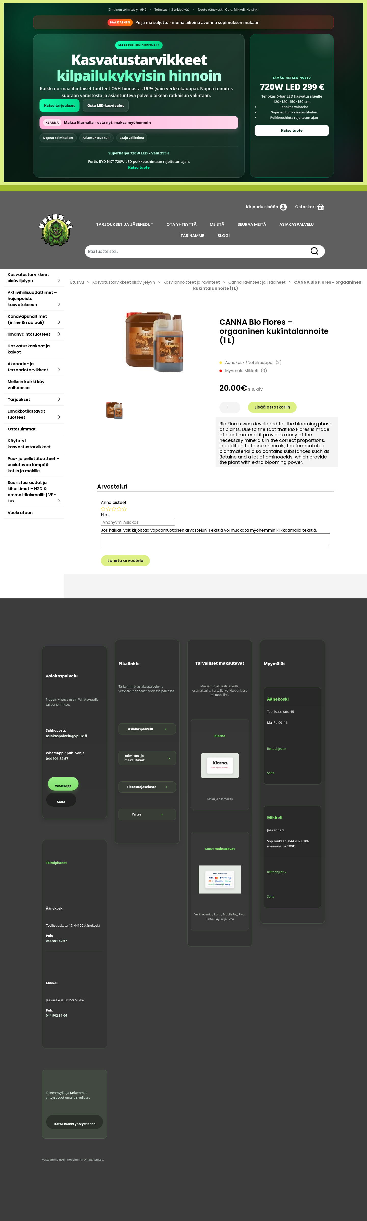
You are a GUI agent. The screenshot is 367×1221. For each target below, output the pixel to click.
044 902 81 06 (56, 1015)
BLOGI (223, 236)
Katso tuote (139, 167)
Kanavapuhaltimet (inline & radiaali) (27, 319)
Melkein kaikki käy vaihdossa (26, 385)
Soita (61, 802)
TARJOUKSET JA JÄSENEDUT (124, 224)
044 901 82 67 (57, 758)
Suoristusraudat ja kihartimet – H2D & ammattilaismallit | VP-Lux (32, 492)
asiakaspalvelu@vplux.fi (66, 736)
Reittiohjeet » (276, 748)
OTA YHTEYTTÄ (181, 224)
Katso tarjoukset (59, 105)
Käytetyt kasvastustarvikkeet (29, 444)
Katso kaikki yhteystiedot (74, 1124)
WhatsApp (63, 786)
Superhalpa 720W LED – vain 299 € (138, 153)
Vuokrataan (20, 513)
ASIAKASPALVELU (296, 224)
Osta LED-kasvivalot (105, 105)
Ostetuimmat (22, 429)
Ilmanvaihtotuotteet (29, 334)
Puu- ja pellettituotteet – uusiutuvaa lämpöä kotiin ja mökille (33, 465)
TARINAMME (192, 236)
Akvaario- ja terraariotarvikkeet (28, 367)
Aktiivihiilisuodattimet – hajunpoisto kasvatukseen (32, 299)
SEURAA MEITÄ (252, 224)
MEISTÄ (217, 224)
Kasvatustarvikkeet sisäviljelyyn (28, 278)
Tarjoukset (19, 399)
